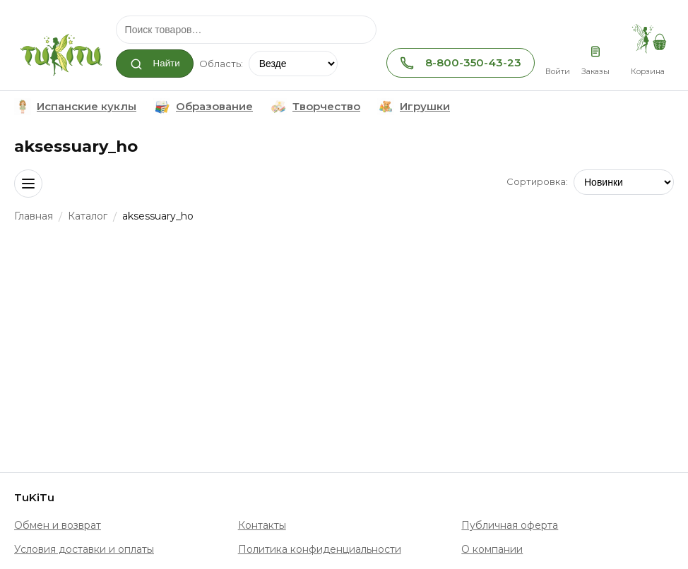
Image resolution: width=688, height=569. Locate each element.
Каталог (87, 216)
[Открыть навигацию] (28, 183)
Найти (154, 64)
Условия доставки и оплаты (84, 549)
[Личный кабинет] (557, 51)
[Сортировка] (624, 182)
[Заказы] (595, 51)
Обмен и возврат (57, 525)
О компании (492, 549)
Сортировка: (537, 181)
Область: (221, 63)
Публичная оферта (509, 525)
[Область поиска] (293, 63)
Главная (33, 216)
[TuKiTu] (60, 52)
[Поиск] (246, 30)
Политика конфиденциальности (319, 549)
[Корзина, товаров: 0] (647, 39)
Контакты (262, 525)
